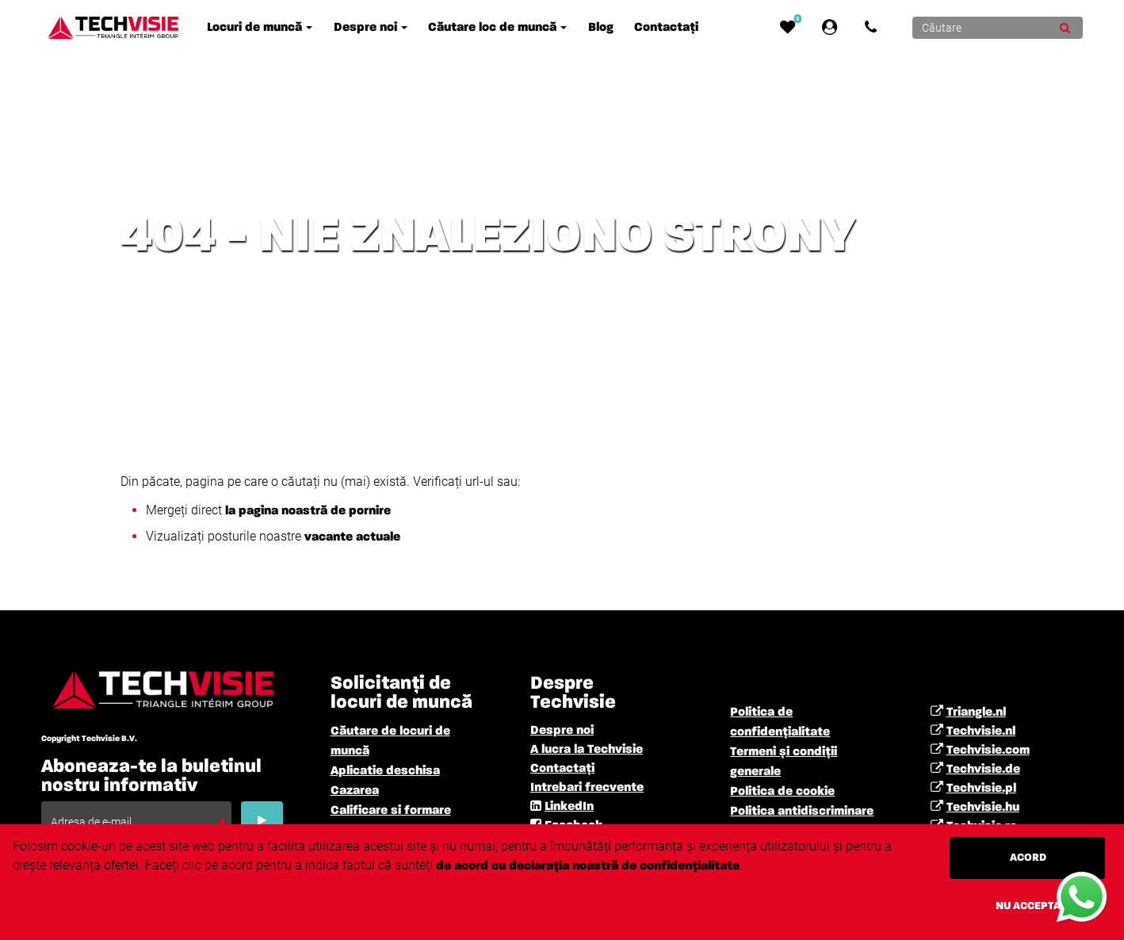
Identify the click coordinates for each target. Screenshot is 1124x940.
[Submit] (1065, 27)
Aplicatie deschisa (385, 771)
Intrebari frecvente (587, 787)
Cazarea (355, 791)
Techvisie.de (983, 769)
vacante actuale (350, 537)
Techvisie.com (988, 750)
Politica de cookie (782, 791)
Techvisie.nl (980, 731)
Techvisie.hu (982, 807)
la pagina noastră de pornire (308, 511)
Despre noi (562, 730)
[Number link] (873, 27)
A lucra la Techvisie (586, 749)
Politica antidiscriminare (802, 811)
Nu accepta (1028, 905)
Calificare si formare (391, 810)
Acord (1028, 857)
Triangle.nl (976, 712)
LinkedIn (569, 807)
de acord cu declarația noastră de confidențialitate (588, 866)
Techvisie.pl (981, 788)
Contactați (562, 768)
